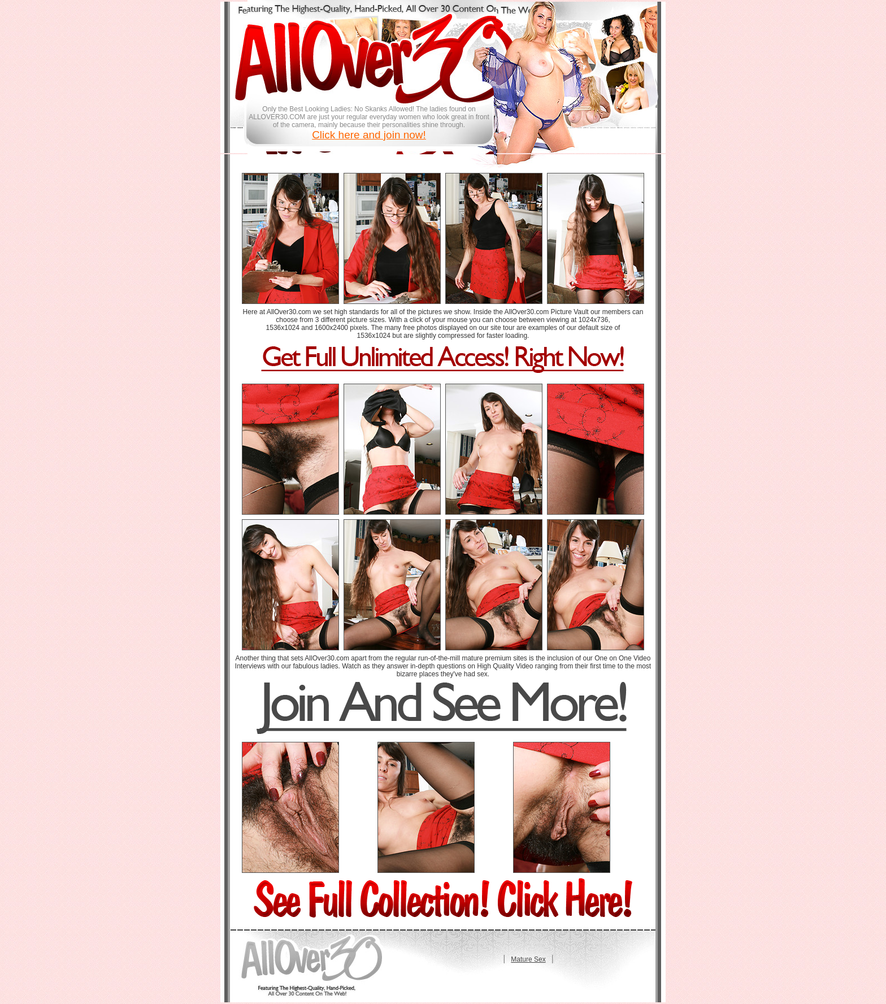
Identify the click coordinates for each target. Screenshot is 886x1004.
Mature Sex (528, 959)
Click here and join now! (369, 135)
